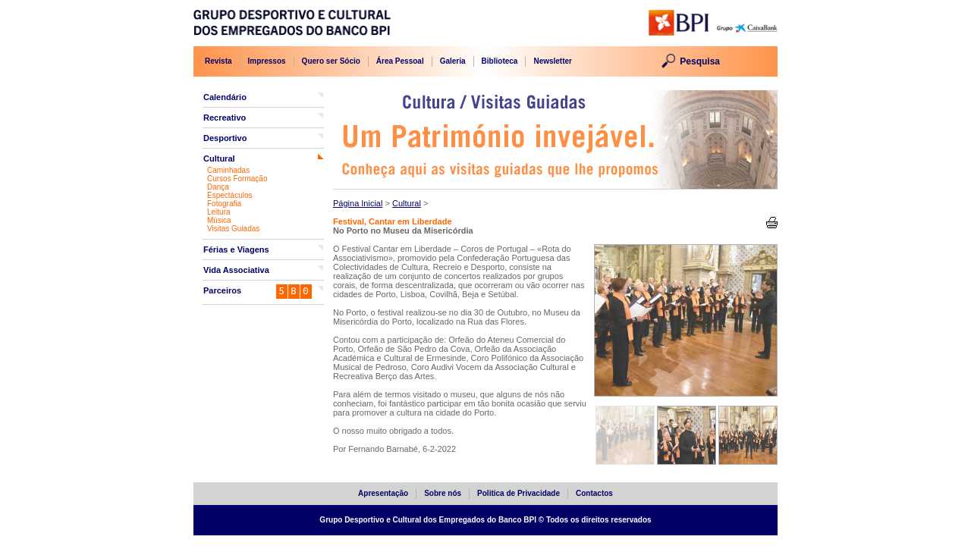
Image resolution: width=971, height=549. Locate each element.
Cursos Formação (237, 178)
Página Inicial (357, 203)
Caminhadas (228, 170)
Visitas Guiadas (233, 228)
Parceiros (222, 290)
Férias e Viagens (236, 249)
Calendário (225, 97)
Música (219, 220)
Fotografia (224, 203)
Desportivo (225, 138)
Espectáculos (229, 195)
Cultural (219, 158)
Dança (218, 187)
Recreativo (224, 117)
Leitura (219, 212)
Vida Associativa (236, 269)
